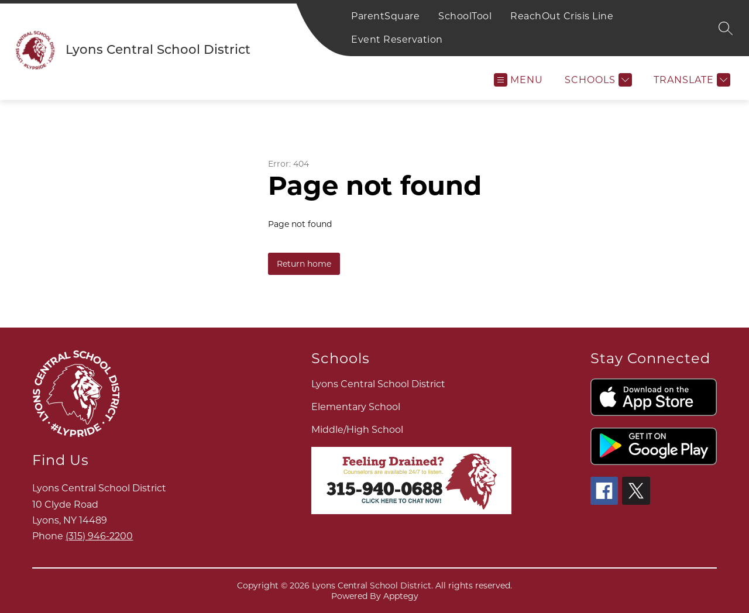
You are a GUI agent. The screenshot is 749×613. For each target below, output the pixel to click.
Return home (304, 264)
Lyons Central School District (378, 384)
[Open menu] (518, 80)
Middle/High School (357, 429)
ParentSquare (385, 16)
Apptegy (400, 596)
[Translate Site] (690, 80)
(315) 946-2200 (99, 536)
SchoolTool (465, 16)
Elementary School (355, 406)
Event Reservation (397, 39)
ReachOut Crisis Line (561, 16)
